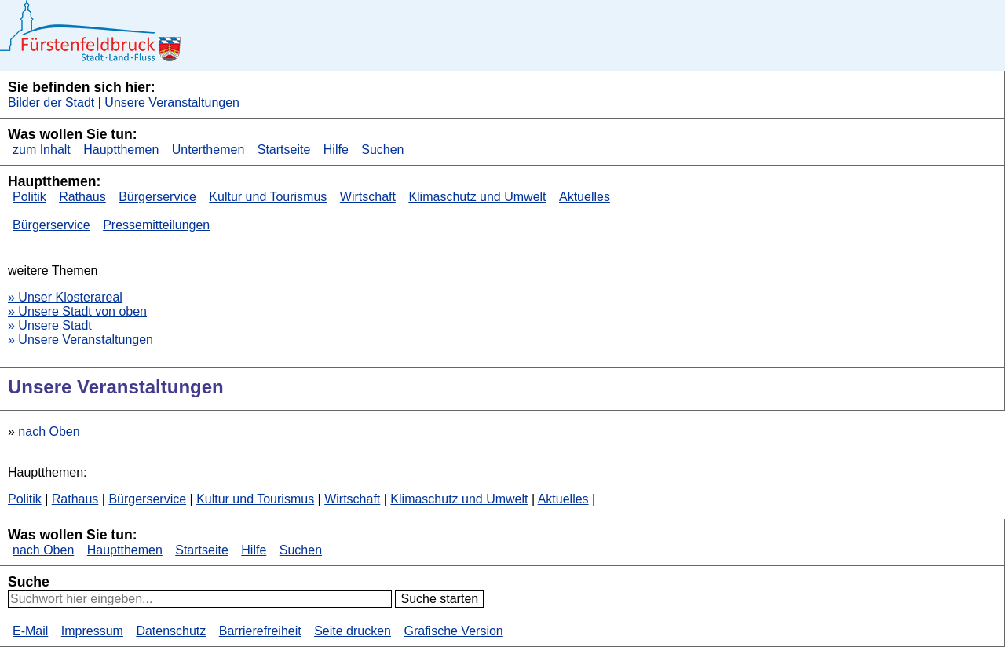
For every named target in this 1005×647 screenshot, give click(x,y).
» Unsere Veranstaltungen (80, 339)
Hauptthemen (121, 149)
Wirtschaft (368, 196)
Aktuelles (584, 196)
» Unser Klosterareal (65, 297)
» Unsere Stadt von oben (77, 311)
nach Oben (48, 431)
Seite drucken (352, 631)
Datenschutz (171, 631)
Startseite (284, 149)
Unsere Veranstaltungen (171, 102)
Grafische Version (453, 631)
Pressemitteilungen (156, 225)
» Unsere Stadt (50, 325)
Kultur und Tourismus (268, 196)
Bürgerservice (157, 196)
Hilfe (336, 149)
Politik (29, 196)
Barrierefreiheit (260, 631)
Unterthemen (208, 149)
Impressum (92, 631)
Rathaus (82, 196)
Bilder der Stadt (51, 102)
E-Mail (30, 631)
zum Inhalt (42, 149)
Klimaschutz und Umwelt (477, 196)
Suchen (382, 149)
